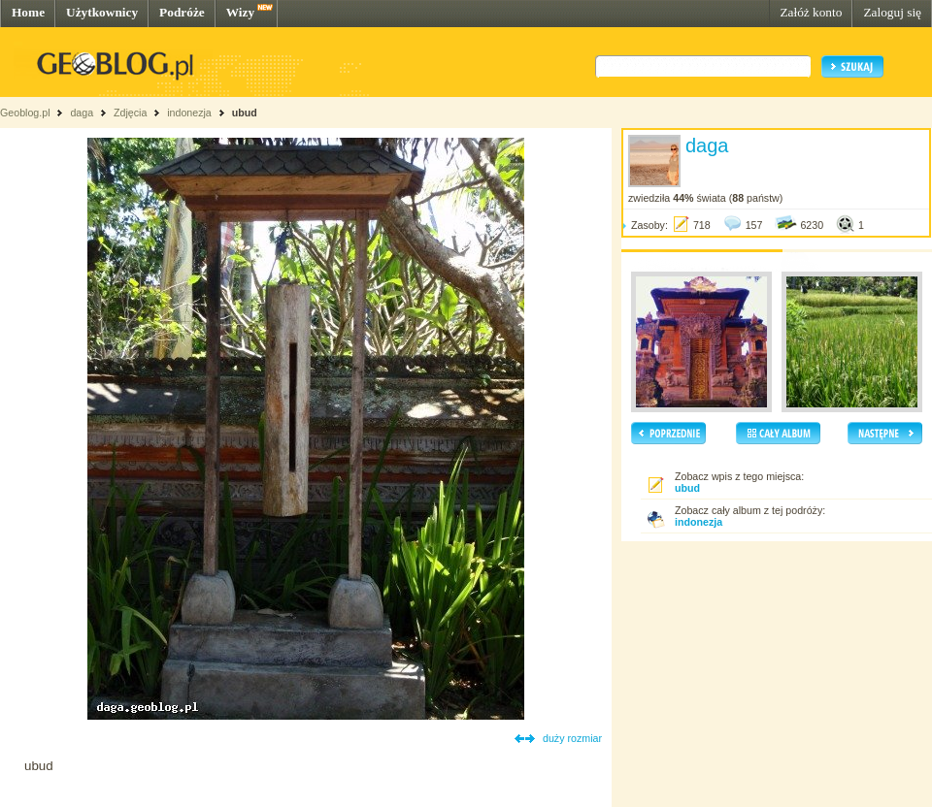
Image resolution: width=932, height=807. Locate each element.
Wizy (240, 12)
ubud (244, 112)
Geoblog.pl (25, 112)
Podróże (182, 12)
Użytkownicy (102, 12)
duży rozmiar (572, 738)
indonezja (189, 112)
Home (28, 12)
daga (81, 112)
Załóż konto (811, 12)
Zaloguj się (892, 12)
